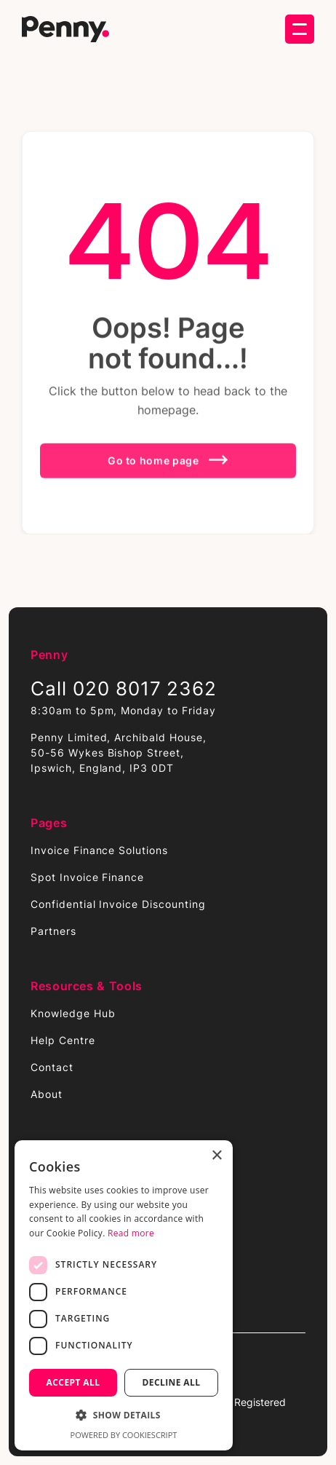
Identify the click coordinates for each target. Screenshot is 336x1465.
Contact (52, 1067)
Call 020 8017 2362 (124, 688)
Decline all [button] (172, 1382)
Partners (53, 931)
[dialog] (124, 1295)
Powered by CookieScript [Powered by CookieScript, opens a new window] (124, 1434)
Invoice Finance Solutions (99, 850)
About (47, 1094)
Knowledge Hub (73, 1013)
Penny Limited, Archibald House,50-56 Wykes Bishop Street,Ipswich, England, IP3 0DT (119, 752)
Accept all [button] (73, 1382)
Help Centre (63, 1040)
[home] (65, 29)
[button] (299, 29)
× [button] (216, 1155)
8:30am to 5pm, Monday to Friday (123, 710)
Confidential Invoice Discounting (118, 904)
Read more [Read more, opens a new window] (131, 1233)
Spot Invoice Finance (87, 877)
